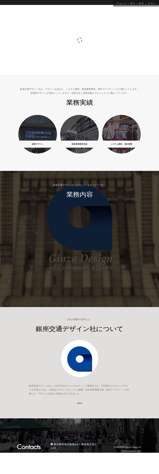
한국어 (151, 3)
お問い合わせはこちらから (69, 453)
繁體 (141, 3)
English (121, 3)
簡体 (132, 3)
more (79, 402)
